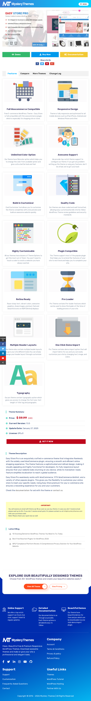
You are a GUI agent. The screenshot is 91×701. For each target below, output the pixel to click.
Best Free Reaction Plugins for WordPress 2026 (30, 539)
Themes (50, 674)
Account (51, 644)
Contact (6, 688)
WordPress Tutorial (55, 679)
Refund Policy (53, 658)
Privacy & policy (54, 654)
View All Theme (37, 586)
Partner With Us (54, 688)
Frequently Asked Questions (15, 684)
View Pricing (58, 586)
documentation (22, 490)
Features (12, 73)
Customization (9, 679)
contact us (58, 490)
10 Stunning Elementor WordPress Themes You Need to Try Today (37, 534)
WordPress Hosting (55, 684)
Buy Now (45, 54)
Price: (12, 418)
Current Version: (17, 423)
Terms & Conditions (55, 649)
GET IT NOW (46, 441)
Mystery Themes (47, 696)
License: (13, 433)
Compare (24, 73)
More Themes (39, 73)
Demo (16, 54)
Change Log (55, 73)
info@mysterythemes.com (72, 511)
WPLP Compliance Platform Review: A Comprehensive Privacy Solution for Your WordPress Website (46, 545)
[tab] (12, 73)
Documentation (73, 54)
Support (6, 674)
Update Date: (15, 428)
